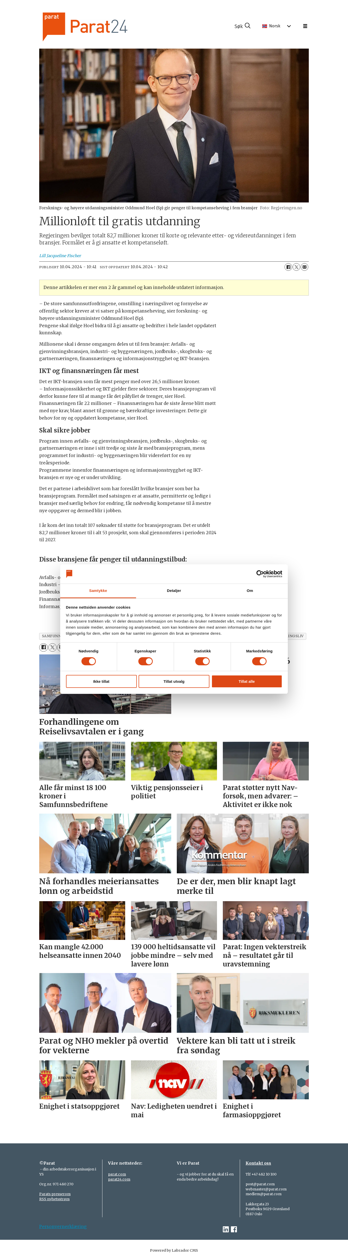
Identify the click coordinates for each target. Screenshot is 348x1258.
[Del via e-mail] (304, 267)
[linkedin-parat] (226, 1229)
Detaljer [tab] (174, 590)
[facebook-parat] (234, 1229)
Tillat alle (247, 681)
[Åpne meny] (305, 26)
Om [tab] (250, 590)
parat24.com (119, 1179)
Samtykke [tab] (98, 590)
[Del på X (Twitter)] (296, 267)
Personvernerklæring (63, 1226)
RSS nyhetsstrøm (54, 1199)
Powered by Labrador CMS (174, 1250)
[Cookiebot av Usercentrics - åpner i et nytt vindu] (260, 574)
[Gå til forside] (102, 26)
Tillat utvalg (173, 681)
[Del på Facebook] (288, 267)
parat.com (117, 1174)
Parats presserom (55, 1194)
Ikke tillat (101, 681)
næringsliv (291, 636)
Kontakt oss (258, 1163)
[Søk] (242, 26)
